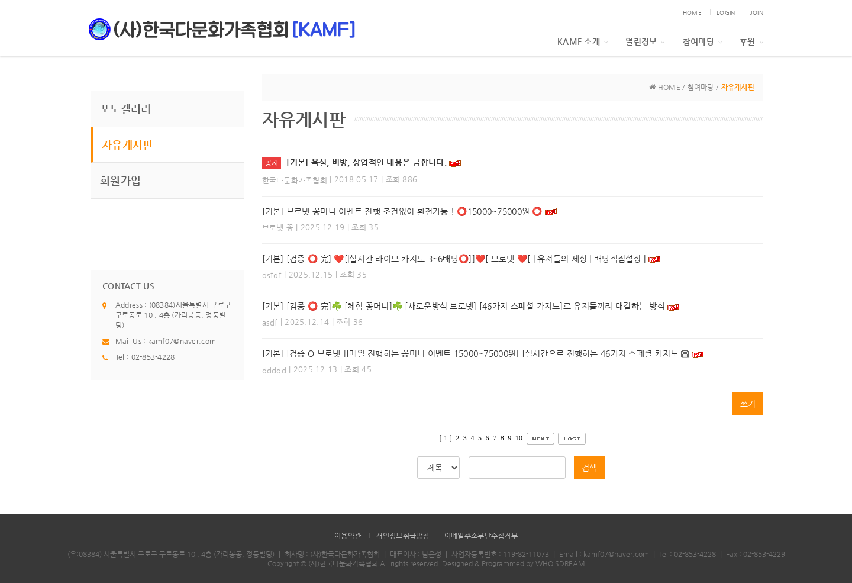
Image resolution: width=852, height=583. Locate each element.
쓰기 (748, 403)
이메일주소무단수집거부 (481, 536)
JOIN (756, 12)
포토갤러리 (125, 108)
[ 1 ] (446, 438)
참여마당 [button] (702, 41)
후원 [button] (751, 41)
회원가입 (120, 180)
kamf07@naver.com (182, 341)
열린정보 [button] (644, 41)
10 (519, 438)
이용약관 (347, 536)
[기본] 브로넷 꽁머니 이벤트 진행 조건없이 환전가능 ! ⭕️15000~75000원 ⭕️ (402, 211)
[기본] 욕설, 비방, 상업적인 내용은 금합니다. (366, 162)
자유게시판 (127, 144)
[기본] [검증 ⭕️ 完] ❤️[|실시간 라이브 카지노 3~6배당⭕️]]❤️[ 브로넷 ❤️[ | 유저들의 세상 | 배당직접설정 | (454, 258)
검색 (589, 467)
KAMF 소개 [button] (582, 41)
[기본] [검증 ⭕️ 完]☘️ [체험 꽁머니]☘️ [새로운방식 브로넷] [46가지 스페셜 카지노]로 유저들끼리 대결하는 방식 (463, 306)
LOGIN (726, 12)
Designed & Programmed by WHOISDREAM (513, 563)
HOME (692, 12)
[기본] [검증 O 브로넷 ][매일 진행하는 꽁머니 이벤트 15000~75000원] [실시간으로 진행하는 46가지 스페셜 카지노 (470, 353)
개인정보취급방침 (402, 536)
